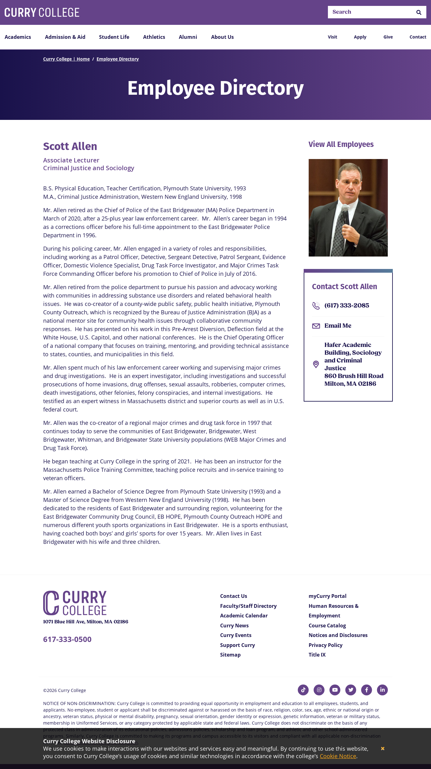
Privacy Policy (326, 645)
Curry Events (236, 635)
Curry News (234, 625)
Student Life (114, 37)
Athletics (154, 37)
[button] (419, 12)
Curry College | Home (66, 59)
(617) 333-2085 (346, 306)
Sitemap (230, 654)
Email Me (338, 326)
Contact (418, 37)
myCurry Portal (328, 596)
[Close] (383, 748)
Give (388, 37)
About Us (222, 37)
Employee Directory (118, 59)
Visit (332, 37)
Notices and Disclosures (338, 635)
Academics (18, 37)
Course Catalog (327, 625)
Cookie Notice (338, 756)
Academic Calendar (244, 615)
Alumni (188, 37)
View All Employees (341, 144)
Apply (360, 37)
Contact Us (233, 596)
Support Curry (237, 645)
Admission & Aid (65, 37)
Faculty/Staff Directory (248, 606)
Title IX (317, 654)
